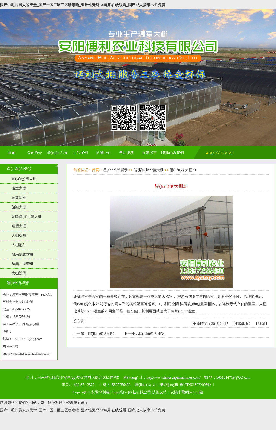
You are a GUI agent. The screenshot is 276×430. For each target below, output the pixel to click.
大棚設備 (19, 273)
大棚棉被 (19, 235)
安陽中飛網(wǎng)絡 (186, 392)
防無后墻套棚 (23, 264)
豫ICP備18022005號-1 (197, 385)
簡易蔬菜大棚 (23, 254)
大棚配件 (19, 245)
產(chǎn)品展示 (115, 170)
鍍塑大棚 (19, 226)
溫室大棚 (19, 188)
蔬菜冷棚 (19, 198)
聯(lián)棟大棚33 (183, 170)
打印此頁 (241, 324)
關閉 (261, 324)
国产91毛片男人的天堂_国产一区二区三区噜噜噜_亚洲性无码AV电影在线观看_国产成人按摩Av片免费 (82, 5)
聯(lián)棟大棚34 (151, 334)
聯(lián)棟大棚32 (101, 334)
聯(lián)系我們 (18, 283)
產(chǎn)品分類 (19, 169)
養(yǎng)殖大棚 (24, 179)
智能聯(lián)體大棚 (27, 216)
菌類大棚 (19, 207)
